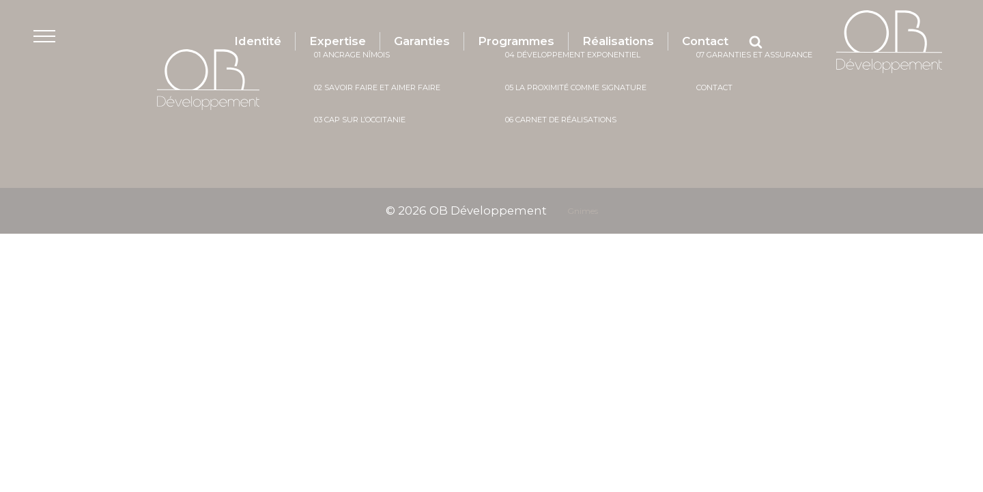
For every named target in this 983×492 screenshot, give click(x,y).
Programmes (516, 41)
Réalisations (620, 41)
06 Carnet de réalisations (560, 119)
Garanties (420, 41)
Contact (708, 41)
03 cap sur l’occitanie (359, 119)
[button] (52, 42)
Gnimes (584, 211)
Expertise (335, 41)
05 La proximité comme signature (575, 87)
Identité (255, 41)
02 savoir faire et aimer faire (377, 87)
